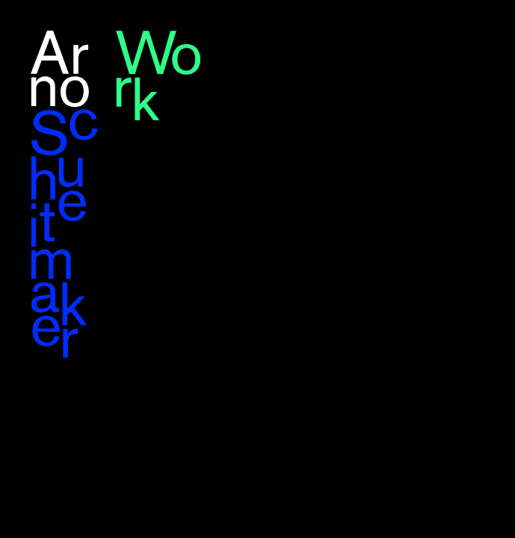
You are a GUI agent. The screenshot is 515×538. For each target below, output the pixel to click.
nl (485, 31)
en (465, 31)
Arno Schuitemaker (64, 195)
